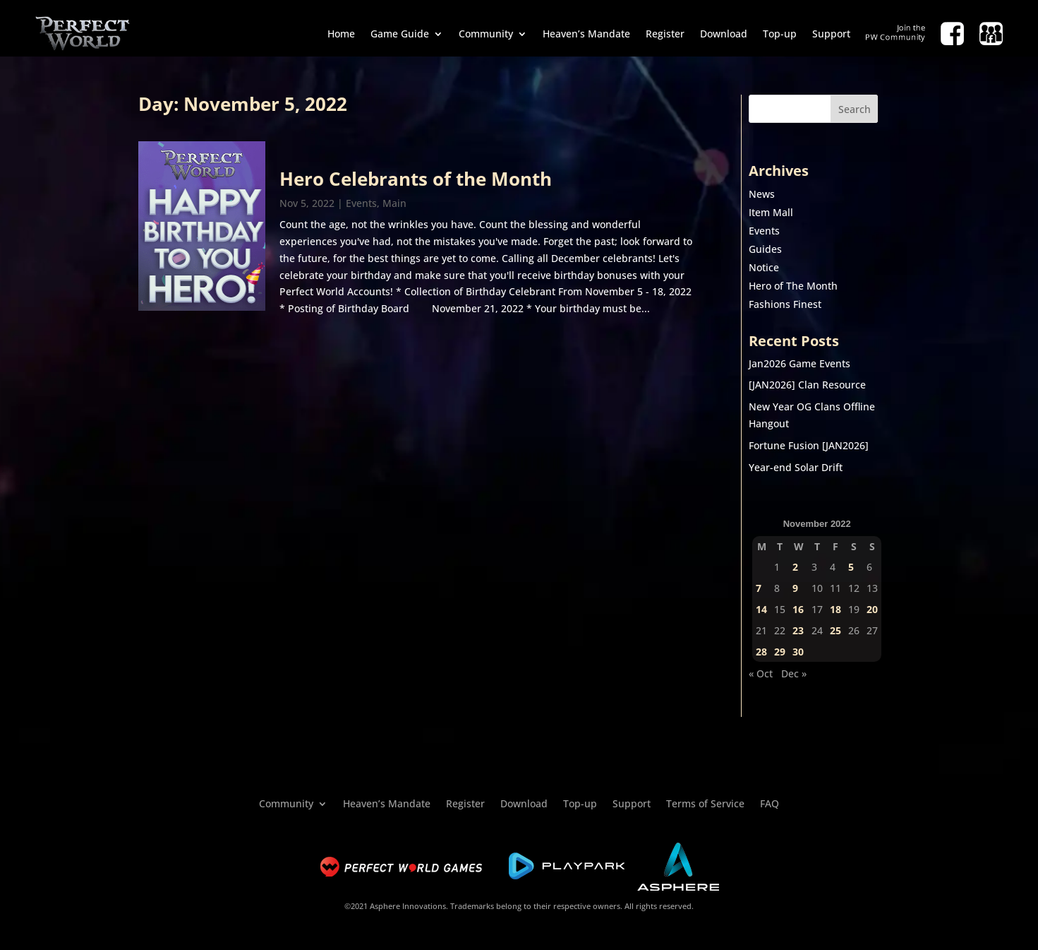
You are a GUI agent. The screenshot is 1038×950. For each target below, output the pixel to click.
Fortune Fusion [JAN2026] (809, 445)
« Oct (761, 673)
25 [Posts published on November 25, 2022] (835, 630)
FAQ (769, 803)
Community (486, 33)
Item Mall (771, 212)
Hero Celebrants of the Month (415, 178)
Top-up (780, 33)
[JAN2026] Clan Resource (807, 384)
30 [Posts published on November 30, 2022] (798, 651)
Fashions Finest (785, 304)
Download (723, 33)
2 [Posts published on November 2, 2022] (795, 567)
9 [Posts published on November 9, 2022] (795, 588)
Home (341, 33)
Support (831, 33)
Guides (765, 249)
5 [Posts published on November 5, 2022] (851, 567)
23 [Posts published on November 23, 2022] (798, 630)
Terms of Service (705, 803)
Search (854, 109)
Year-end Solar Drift (796, 467)
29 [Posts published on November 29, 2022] (779, 651)
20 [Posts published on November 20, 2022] (872, 609)
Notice (764, 267)
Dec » (794, 673)
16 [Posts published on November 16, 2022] (798, 609)
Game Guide (399, 33)
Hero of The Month (793, 285)
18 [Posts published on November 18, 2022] (835, 609)
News (762, 194)
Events (361, 203)
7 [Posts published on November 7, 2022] (758, 588)
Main (394, 203)
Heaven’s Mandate (586, 33)
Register (665, 33)
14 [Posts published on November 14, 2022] (761, 609)
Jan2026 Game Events (799, 363)
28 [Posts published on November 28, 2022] (761, 651)
